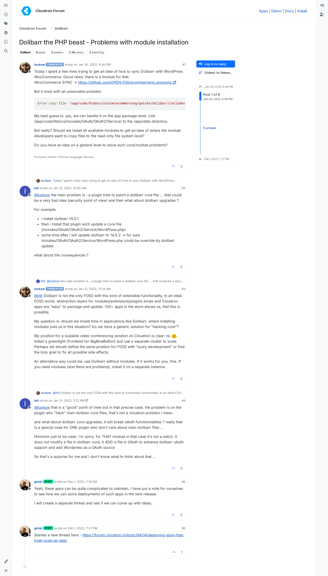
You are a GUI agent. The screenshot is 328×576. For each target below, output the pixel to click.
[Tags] (6, 23)
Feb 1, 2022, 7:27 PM (82, 528)
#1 (183, 64)
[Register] (322, 14)
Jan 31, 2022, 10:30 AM (69, 188)
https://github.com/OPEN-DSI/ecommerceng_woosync (127, 82)
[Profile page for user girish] (25, 484)
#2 (183, 188)
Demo (276, 11)
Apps (263, 11)
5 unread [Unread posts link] (209, 128)
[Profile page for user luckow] (25, 67)
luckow (39, 64)
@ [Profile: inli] (38, 295)
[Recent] (6, 14)
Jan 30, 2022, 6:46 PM (94, 64)
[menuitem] (322, 5)
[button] (6, 561)
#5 (183, 481)
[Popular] (6, 32)
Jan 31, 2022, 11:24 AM (94, 289)
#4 (183, 400)
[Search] (6, 51)
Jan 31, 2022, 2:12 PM (68, 400)
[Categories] (6, 5)
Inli (36, 188)
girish (38, 481)
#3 (183, 289)
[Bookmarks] (6, 42)
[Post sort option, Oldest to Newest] (215, 72)
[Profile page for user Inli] (25, 191)
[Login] (322, 5)
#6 (183, 528)
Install (302, 11)
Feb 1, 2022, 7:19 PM (82, 481)
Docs (289, 11)
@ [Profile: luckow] (42, 195)
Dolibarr (25, 52)
